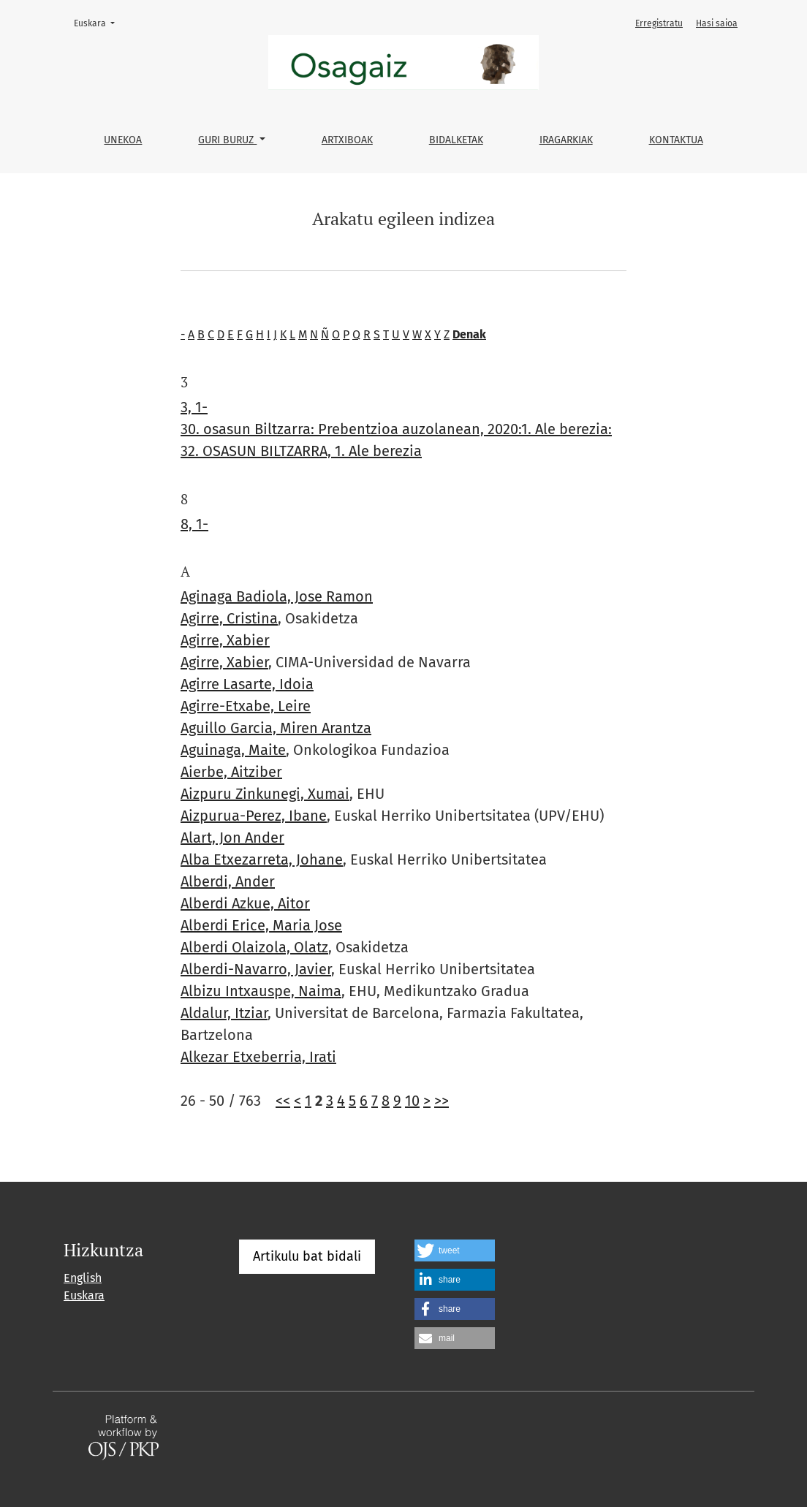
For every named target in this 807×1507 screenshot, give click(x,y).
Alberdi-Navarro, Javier (256, 969)
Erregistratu (659, 23)
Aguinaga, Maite (233, 750)
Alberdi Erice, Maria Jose (261, 925)
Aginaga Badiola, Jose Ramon (277, 596)
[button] (454, 1250)
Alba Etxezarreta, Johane (262, 859)
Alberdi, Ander (228, 881)
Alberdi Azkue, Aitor (245, 903)
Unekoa (123, 140)
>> (441, 1100)
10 (412, 1100)
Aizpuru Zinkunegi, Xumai (265, 793)
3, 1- (194, 407)
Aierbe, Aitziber (231, 772)
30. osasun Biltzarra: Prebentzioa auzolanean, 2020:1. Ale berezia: (396, 429)
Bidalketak (456, 140)
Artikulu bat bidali (307, 1256)
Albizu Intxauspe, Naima (261, 991)
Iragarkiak (566, 140)
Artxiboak (347, 140)
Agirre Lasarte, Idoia (247, 684)
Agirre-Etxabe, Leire (246, 706)
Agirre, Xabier (225, 640)
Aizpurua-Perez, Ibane (254, 815)
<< (283, 1100)
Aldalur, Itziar (224, 1013)
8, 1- (194, 524)
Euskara (98, 22)
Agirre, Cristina (229, 618)
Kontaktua (676, 140)
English (83, 1278)
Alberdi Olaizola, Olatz (254, 947)
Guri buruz (227, 140)
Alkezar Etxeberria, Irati (258, 1057)
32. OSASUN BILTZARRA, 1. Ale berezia (301, 451)
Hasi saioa (717, 23)
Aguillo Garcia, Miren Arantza (276, 728)
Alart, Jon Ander (232, 837)
